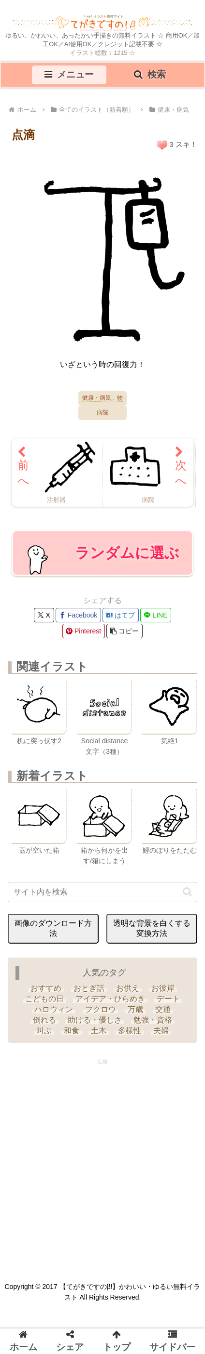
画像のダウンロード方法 (53, 928)
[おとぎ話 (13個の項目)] (89, 988)
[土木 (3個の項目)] (98, 1030)
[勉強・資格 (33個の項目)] (153, 1020)
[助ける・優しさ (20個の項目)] (95, 1020)
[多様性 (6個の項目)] (129, 1030)
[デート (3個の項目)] (168, 999)
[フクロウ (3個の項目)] (100, 1009)
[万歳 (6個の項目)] (135, 1009)
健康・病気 (96, 398)
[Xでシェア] (44, 615)
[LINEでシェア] (155, 615)
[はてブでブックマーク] (120, 615)
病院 (102, 412)
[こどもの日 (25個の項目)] (44, 999)
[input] (102, 892)
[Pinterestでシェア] (83, 631)
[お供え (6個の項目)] (127, 988)
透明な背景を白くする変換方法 (151, 928)
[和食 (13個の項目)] (71, 1030)
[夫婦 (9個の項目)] (161, 1030)
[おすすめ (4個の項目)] (46, 988)
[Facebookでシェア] (78, 615)
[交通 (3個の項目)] (162, 1009)
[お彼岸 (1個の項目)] (162, 988)
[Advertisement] (103, 1162)
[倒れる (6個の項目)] (44, 1020)
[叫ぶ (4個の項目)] (44, 1030)
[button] (124, 631)
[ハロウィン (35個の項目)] (53, 1009)
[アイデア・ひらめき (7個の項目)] (110, 999)
